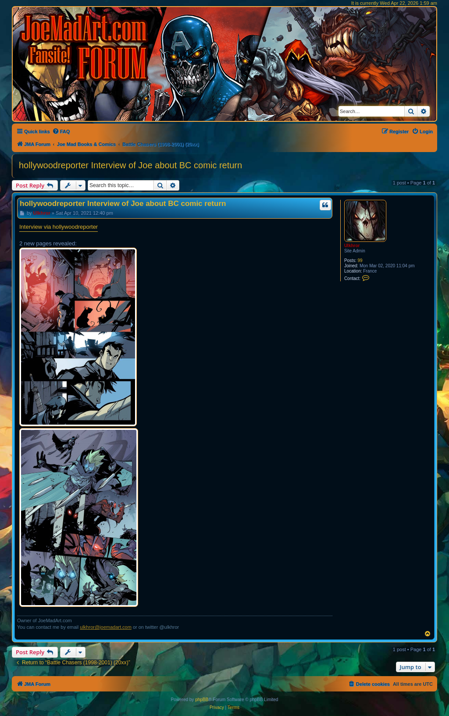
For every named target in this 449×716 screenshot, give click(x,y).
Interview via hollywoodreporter (58, 226)
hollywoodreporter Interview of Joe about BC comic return (130, 165)
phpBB (201, 699)
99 (359, 260)
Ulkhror (352, 245)
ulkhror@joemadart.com (106, 627)
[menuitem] (61, 131)
